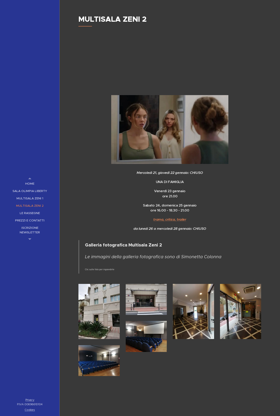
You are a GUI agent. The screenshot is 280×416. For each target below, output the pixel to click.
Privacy (29, 400)
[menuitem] (29, 183)
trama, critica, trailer (169, 219)
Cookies (30, 410)
